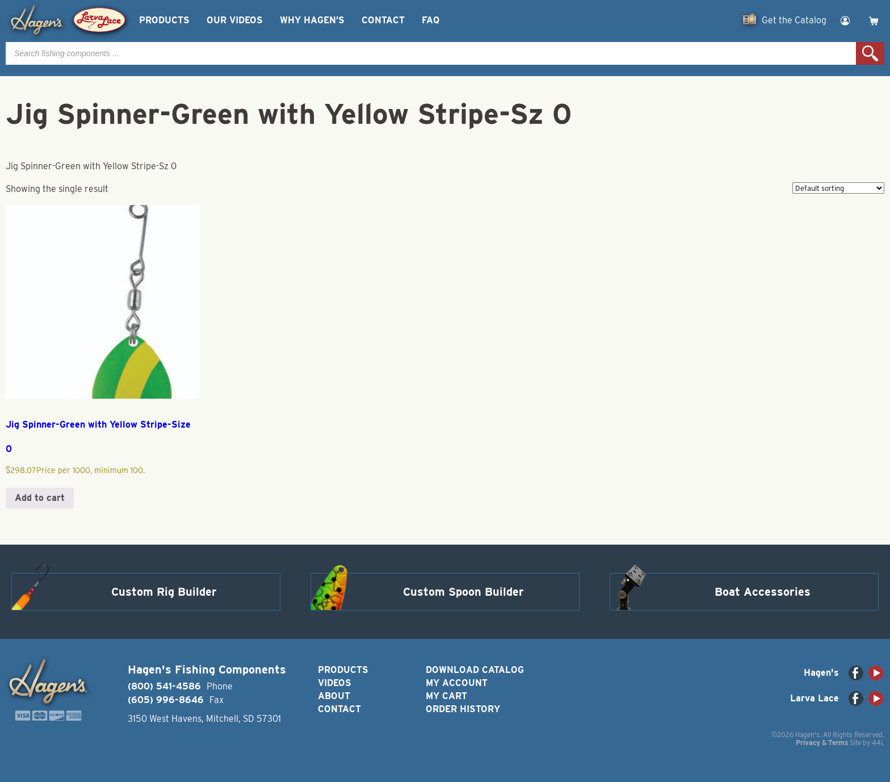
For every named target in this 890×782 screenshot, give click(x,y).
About (334, 696)
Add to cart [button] (40, 497)
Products (164, 20)
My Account (457, 683)
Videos (334, 683)
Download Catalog (475, 669)
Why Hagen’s (312, 20)
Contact (383, 20)
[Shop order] (838, 188)
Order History (463, 709)
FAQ (430, 20)
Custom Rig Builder (164, 592)
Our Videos (235, 20)
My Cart (446, 696)
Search (870, 53)
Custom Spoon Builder (463, 592)
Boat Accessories (763, 592)
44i (877, 742)
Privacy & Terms (822, 742)
